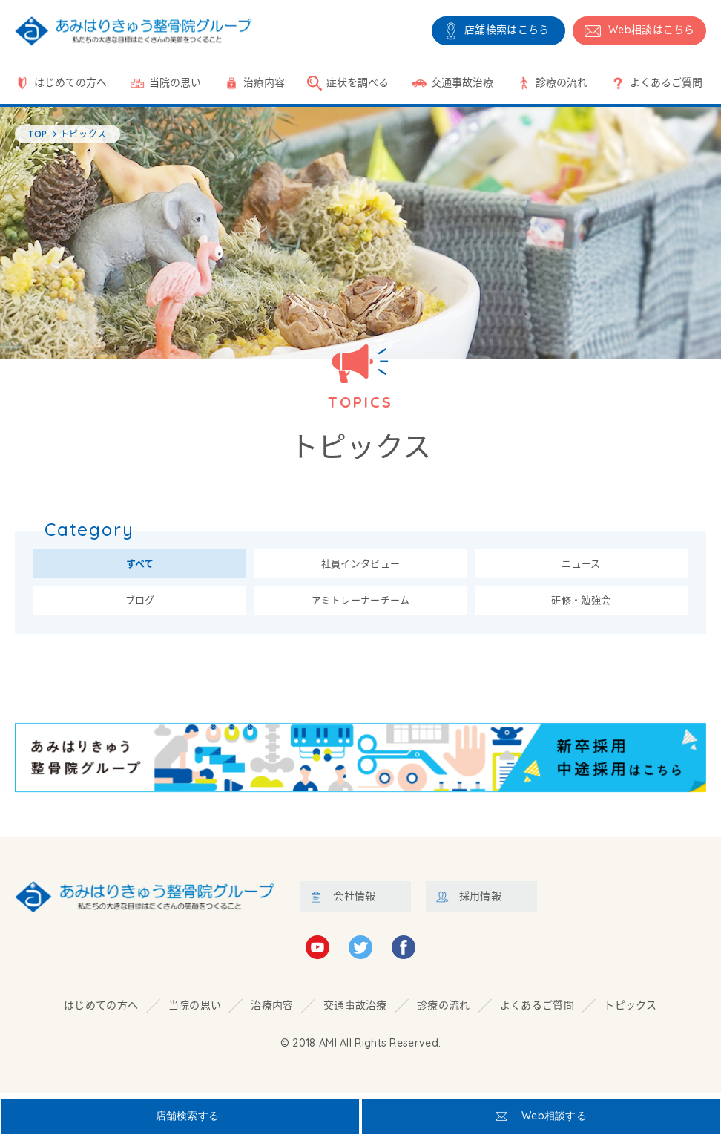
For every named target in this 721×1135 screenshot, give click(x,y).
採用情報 (480, 901)
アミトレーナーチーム (360, 605)
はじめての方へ (70, 82)
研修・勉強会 (581, 605)
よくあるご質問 (666, 82)
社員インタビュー (360, 565)
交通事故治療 (462, 82)
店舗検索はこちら (506, 29)
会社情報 (354, 901)
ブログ (140, 605)
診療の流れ (561, 82)
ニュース (581, 565)
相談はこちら (651, 29)
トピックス (630, 1010)
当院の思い (175, 82)
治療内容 (264, 82)
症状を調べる (357, 82)
